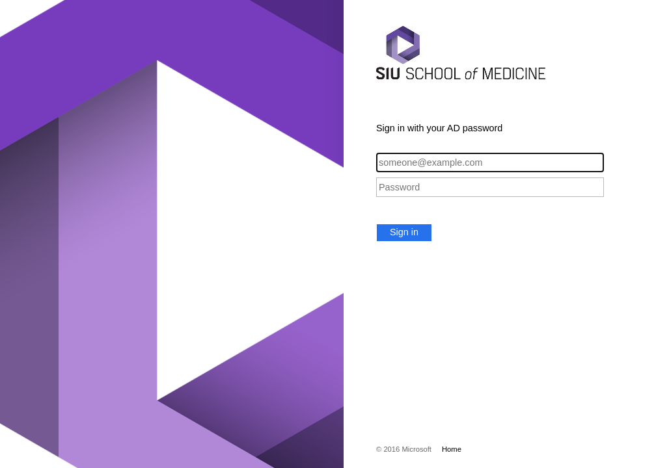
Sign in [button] (404, 232)
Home (451, 449)
